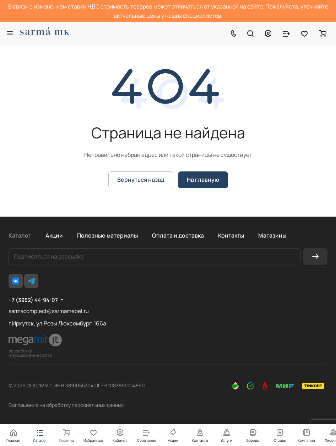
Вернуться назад (140, 180)
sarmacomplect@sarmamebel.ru (49, 311)
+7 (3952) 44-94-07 (33, 300)
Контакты (231, 235)
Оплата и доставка (178, 235)
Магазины (272, 235)
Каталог (20, 235)
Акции (54, 235)
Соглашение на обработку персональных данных (66, 405)
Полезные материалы (107, 235)
